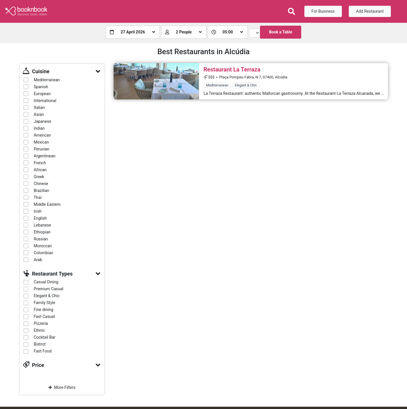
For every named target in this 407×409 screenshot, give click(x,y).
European (42, 93)
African (40, 169)
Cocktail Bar (44, 337)
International (45, 100)
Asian (39, 114)
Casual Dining (46, 282)
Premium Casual (48, 289)
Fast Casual (44, 316)
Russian (41, 239)
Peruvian (41, 149)
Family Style (44, 302)
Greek (39, 176)
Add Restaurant (370, 11)
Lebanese (42, 225)
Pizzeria (41, 323)
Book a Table (280, 32)
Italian (39, 107)
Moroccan (43, 246)
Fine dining (43, 309)
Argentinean (44, 156)
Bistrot (40, 344)
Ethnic (39, 330)
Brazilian (41, 190)
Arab (38, 259)
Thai (38, 197)
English (40, 218)
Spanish (41, 86)
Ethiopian (42, 232)
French (40, 163)
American (42, 135)
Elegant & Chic (47, 295)
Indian (39, 128)
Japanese (42, 121)
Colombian (43, 252)
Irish (38, 211)
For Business (323, 11)
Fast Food (43, 351)
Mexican (41, 142)
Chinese (41, 183)
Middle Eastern (47, 204)
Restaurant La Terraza (232, 69)
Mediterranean (47, 80)
